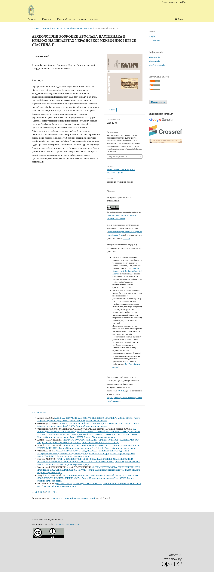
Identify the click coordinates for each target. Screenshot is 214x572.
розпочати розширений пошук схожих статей (73, 498)
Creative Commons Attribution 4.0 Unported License (127, 271)
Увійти (183, 2)
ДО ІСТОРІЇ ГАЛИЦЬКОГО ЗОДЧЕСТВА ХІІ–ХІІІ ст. (78, 483)
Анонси (94, 19)
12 (54, 492)
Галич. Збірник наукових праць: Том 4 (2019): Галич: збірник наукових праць (97, 448)
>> (59, 492)
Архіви (82, 19)
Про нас (32, 19)
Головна (35, 28)
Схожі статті (39, 412)
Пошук (179, 19)
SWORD (121, 391)
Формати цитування (118, 156)
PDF (113, 110)
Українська (154, 40)
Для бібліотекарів (157, 65)
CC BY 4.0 (126, 238)
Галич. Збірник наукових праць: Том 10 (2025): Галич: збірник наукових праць (76, 437)
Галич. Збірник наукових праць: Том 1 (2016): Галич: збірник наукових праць (88, 463)
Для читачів (154, 57)
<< (33, 492)
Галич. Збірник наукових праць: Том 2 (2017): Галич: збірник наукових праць (88, 419)
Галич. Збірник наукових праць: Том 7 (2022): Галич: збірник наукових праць (88, 424)
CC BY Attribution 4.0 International (66, 524)
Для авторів (154, 61)
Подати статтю (158, 102)
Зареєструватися (169, 2)
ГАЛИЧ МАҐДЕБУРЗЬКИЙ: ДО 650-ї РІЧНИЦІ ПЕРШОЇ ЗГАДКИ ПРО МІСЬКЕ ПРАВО (93, 418)
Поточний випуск (66, 19)
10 (49, 492)
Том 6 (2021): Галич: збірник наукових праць (72, 28)
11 (51, 492)
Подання (46, 19)
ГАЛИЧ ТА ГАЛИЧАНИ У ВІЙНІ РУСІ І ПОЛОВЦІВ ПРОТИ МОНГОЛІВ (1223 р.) (95, 423)
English (152, 36)
